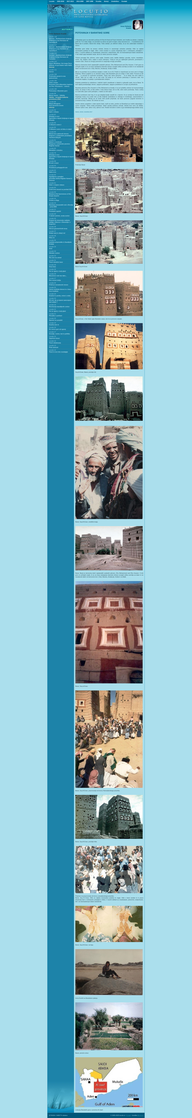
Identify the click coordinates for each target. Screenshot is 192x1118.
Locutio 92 (52, 110)
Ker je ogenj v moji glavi (57, 271)
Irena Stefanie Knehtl (57, 34)
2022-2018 (60, 1)
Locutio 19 (52, 323)
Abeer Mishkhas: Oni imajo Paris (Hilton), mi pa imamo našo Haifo (60, 65)
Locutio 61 (52, 183)
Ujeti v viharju (54, 112)
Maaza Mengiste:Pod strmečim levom (56, 105)
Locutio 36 (52, 236)
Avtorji (106, 1)
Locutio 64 (52, 165)
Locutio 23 (52, 298)
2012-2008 (79, 1)
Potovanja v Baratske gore (58, 91)
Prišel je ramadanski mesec (58, 285)
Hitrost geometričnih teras (58, 228)
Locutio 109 (53, 74)
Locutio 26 (52, 283)
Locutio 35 (52, 240)
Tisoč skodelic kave (56, 262)
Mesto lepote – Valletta (58, 97)
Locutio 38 (52, 226)
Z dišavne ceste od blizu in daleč (60, 129)
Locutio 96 (52, 102)
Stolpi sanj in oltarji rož (57, 233)
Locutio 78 (52, 153)
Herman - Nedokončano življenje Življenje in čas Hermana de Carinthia (60, 57)
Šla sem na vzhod (55, 257)
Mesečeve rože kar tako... (58, 276)
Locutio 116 (53, 53)
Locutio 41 (52, 209)
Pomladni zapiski (55, 211)
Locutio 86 (52, 123)
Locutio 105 (53, 81)
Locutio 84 (52, 132)
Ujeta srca (52, 172)
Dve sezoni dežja (55, 280)
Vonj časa (52, 266)
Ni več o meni (54, 163)
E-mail (128, 1115)
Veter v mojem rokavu (56, 185)
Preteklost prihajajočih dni (58, 167)
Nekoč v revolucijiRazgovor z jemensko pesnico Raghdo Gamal (59, 144)
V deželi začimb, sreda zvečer (59, 216)
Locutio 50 (52, 192)
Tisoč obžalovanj (55, 343)
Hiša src (52, 237)
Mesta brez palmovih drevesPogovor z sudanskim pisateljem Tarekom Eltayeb (60, 135)
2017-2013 (70, 1)
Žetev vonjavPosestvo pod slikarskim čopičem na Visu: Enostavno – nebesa (61, 84)
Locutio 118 (53, 37)
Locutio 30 (52, 265)
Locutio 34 (52, 246)
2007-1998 (89, 1)
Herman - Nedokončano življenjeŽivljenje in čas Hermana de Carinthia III (60, 40)
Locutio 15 (52, 336)
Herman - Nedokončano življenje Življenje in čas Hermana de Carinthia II (60, 48)
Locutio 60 (52, 187)
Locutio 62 (52, 170)
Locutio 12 (52, 350)
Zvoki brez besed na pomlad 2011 (60, 189)
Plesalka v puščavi (55, 315)
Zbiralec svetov (54, 253)
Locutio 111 (53, 70)
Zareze (51, 71)
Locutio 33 (52, 251)
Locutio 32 (52, 256)
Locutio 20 (52, 318)
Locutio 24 (52, 294)
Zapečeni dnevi (54, 338)
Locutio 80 (52, 148)
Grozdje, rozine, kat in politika (59, 334)
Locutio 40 (52, 214)
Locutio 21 (52, 314)
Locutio (51, 1)
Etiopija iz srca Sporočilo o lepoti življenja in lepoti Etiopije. (61, 118)
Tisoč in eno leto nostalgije (58, 352)
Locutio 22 (52, 309)
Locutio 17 (52, 332)
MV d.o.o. (140, 1115)
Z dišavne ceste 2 (55, 124)
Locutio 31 (52, 260)
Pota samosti (53, 347)
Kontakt (124, 1)
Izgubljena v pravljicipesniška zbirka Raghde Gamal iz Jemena (60, 178)
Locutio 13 (52, 345)
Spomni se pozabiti (55, 320)
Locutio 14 (52, 341)
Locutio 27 (52, 278)
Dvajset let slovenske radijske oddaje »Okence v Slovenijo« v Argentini (60, 222)
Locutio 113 (53, 61)
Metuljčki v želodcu (55, 150)
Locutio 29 (52, 269)
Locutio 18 (52, 327)
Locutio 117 (53, 45)
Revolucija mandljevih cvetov (59, 306)
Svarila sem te (54, 325)
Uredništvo (115, 1)
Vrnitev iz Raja (54, 200)
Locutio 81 (52, 140)
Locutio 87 (52, 114)
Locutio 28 (52, 274)
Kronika (98, 1)
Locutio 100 (53, 89)
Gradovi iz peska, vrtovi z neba (60, 295)
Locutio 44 (52, 198)
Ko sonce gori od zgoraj (57, 329)
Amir (50, 248)
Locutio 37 (52, 231)
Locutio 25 (52, 287)
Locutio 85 (52, 127)
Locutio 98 (52, 93)
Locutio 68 (52, 161)
